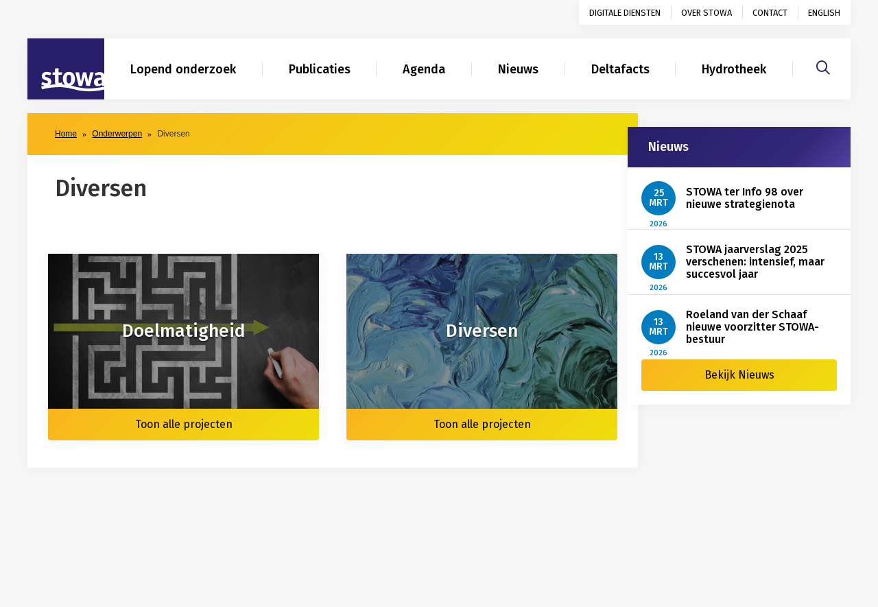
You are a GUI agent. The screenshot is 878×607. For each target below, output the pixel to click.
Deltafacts (620, 69)
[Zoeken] (823, 66)
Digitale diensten (625, 13)
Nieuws (518, 69)
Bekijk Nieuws (739, 374)
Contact (769, 13)
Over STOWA (706, 13)
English (824, 13)
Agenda (424, 69)
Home (66, 134)
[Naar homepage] (65, 69)
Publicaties (320, 69)
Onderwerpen (117, 134)
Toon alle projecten (184, 424)
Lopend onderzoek (183, 69)
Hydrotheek (734, 69)
